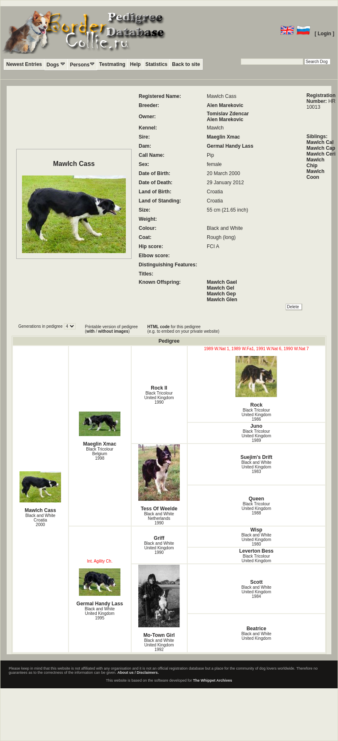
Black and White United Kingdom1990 (159, 548)
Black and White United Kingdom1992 (159, 645)
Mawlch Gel (220, 288)
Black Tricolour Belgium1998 (99, 454)
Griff (159, 538)
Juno (256, 426)
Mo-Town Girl (159, 601)
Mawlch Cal (319, 142)
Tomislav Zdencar (228, 114)
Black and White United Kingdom (256, 636)
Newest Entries (24, 64)
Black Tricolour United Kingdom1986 (256, 415)
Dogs (56, 64)
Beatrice (256, 628)
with (90, 331)
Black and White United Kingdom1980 (256, 539)
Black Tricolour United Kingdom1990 (159, 398)
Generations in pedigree (41, 326)
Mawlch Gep (221, 294)
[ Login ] (324, 34)
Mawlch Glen (222, 299)
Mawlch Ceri (321, 154)
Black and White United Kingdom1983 (256, 467)
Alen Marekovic (225, 105)
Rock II (159, 388)
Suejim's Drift (256, 457)
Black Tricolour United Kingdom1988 (256, 508)
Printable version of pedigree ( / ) (111, 329)
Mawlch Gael (222, 282)
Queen (256, 499)
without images (113, 331)
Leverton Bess (256, 551)
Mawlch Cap (320, 148)
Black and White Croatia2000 (40, 520)
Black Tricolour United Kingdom (256, 558)
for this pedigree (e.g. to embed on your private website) (183, 329)
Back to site (186, 64)
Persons (82, 64)
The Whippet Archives (212, 680)
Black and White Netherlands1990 (159, 518)
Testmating (112, 64)
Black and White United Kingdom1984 (256, 592)
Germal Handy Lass (230, 146)
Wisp (256, 530)
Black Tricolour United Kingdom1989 (256, 436)
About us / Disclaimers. (138, 672)
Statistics (156, 64)
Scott (256, 582)
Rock (256, 382)
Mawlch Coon (315, 174)
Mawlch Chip (315, 162)
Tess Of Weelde (159, 478)
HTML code (158, 326)
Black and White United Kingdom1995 (100, 613)
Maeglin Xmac (223, 137)
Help (135, 64)
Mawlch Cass (40, 492)
